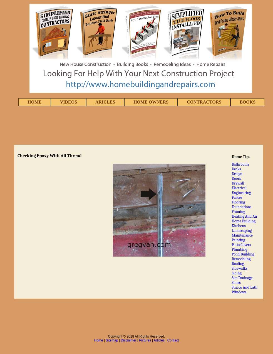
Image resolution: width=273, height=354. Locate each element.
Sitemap (112, 340)
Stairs (236, 282)
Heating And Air (244, 216)
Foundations (241, 207)
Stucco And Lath (244, 287)
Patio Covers (241, 244)
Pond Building (243, 254)
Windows (239, 292)
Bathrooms (240, 164)
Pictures (145, 340)
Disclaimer (128, 340)
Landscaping (242, 230)
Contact (173, 340)
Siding (237, 273)
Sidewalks (239, 268)
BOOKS (247, 102)
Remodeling (241, 259)
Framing (238, 211)
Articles (159, 340)
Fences (237, 197)
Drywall (238, 183)
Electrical (239, 188)
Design (237, 173)
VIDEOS (68, 102)
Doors (236, 178)
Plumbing (239, 249)
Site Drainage (242, 278)
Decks (236, 169)
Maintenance (242, 235)
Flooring (238, 202)
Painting (238, 240)
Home (98, 340)
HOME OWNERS (150, 102)
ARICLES (105, 102)
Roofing (238, 263)
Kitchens (238, 225)
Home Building (243, 221)
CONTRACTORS (204, 102)
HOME (35, 102)
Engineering (241, 192)
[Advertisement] (136, 125)
